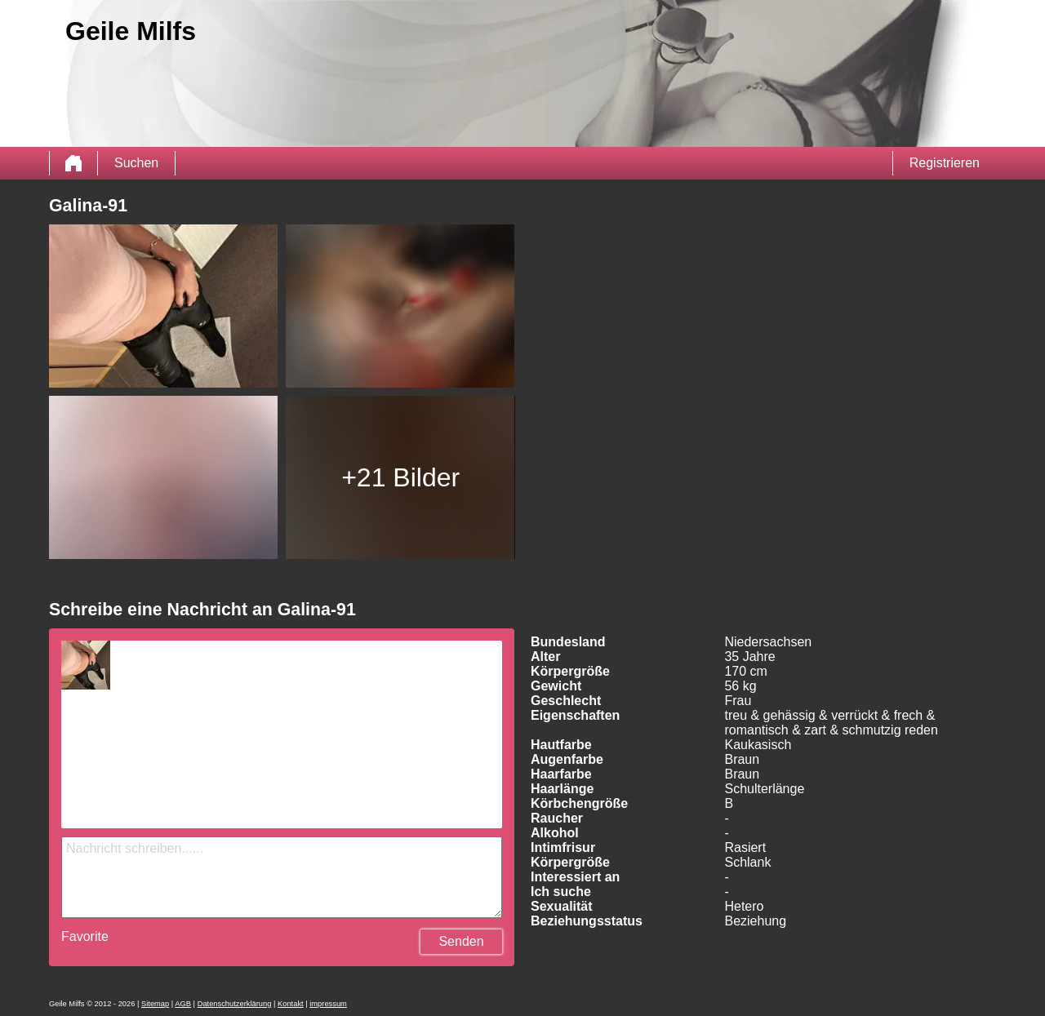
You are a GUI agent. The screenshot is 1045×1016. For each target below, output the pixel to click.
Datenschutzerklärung (235, 1004)
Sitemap (155, 1004)
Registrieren (944, 163)
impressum (328, 1004)
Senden (460, 941)
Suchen (136, 163)
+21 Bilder (400, 477)
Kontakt (291, 1004)
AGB (183, 1004)
